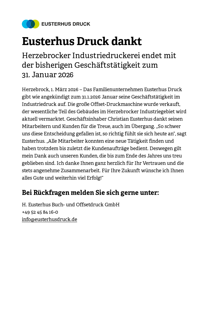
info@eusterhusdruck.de (49, 219)
